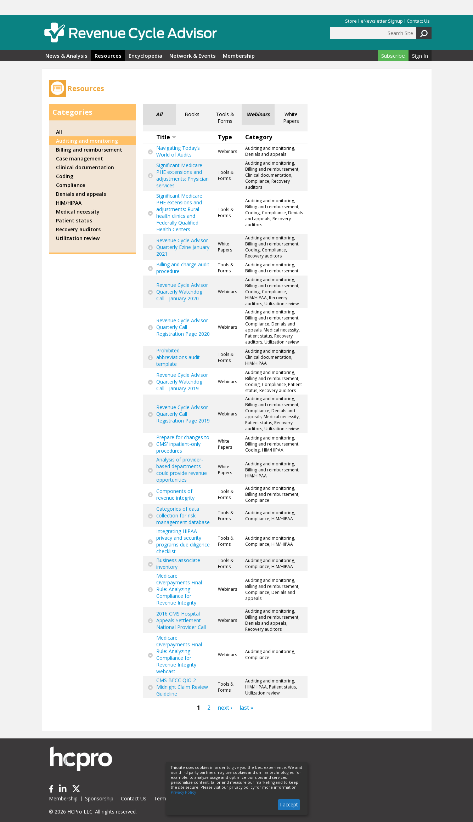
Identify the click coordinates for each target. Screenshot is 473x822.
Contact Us (418, 21)
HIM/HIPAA (68, 202)
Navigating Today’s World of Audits (178, 151)
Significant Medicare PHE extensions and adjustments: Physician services (182, 175)
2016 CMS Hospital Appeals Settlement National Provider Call (181, 620)
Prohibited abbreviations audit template (178, 357)
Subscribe (393, 55)
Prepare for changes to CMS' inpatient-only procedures (182, 444)
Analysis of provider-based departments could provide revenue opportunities (181, 469)
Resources (108, 55)
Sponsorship (99, 798)
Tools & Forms (225, 117)
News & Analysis (66, 55)
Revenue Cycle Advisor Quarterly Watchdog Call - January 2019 (182, 382)
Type (225, 137)
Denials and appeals (81, 194)
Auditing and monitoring (87, 140)
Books (192, 114)
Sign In (420, 55)
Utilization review (78, 238)
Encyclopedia (145, 55)
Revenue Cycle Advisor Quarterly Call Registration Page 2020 (183, 327)
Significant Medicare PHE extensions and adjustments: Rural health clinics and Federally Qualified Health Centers (179, 212)
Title (166, 137)
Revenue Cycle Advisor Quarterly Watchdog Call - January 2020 (182, 292)
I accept (289, 804)
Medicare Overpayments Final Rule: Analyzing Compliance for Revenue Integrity (179, 589)
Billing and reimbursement (89, 149)
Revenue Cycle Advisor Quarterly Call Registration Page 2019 (183, 414)
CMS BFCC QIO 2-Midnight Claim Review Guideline (182, 687)
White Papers (291, 117)
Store (351, 21)
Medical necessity (78, 211)
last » (246, 708)
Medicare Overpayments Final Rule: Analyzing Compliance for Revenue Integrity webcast (179, 654)
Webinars (258, 114)
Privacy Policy (183, 792)
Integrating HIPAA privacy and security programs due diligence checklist (183, 541)
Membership (239, 55)
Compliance (70, 185)
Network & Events (192, 55)
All (159, 114)
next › (225, 708)
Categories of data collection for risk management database (183, 515)
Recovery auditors (78, 229)
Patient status (74, 220)
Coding (64, 176)
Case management (79, 158)
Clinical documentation (85, 167)
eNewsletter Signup (382, 21)
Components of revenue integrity (175, 494)
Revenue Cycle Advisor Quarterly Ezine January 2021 (182, 247)
